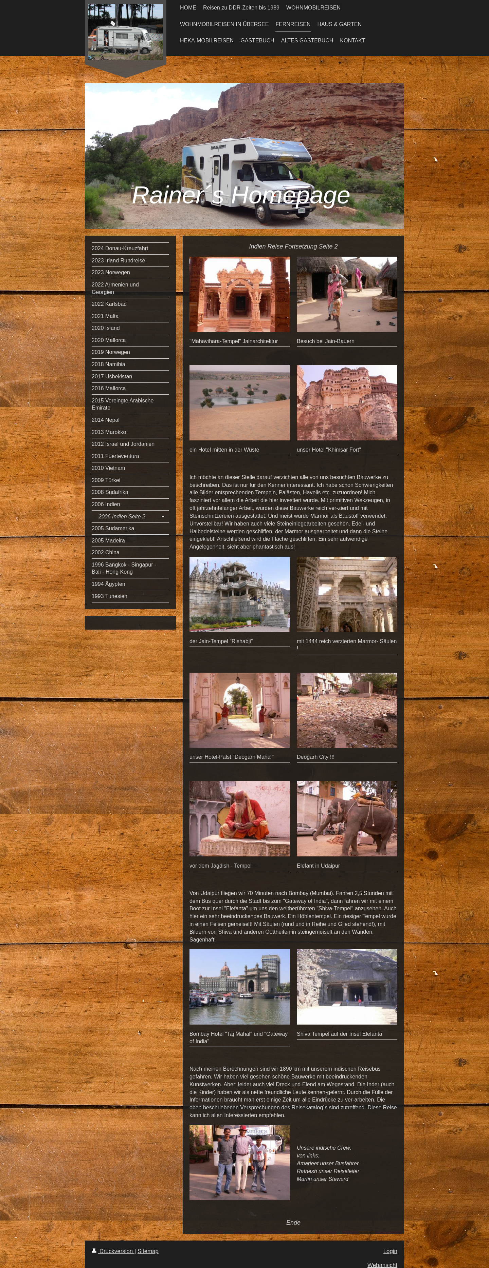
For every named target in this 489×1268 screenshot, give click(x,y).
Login (390, 1251)
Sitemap (148, 1251)
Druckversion (113, 1251)
